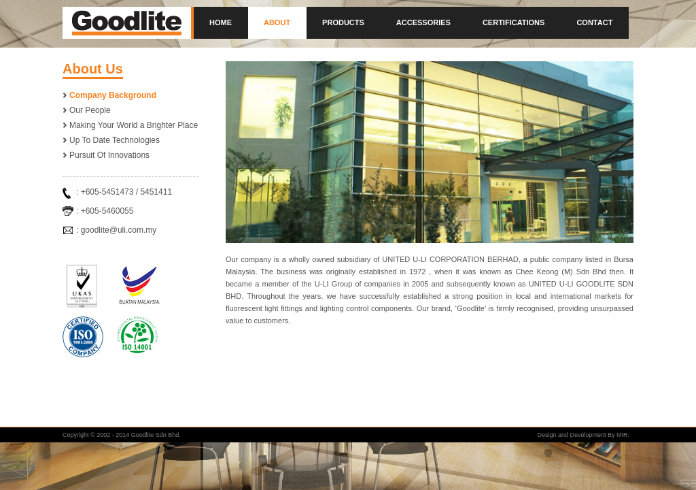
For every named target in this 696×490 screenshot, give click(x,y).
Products (343, 22)
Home (220, 22)
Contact (594, 22)
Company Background (112, 95)
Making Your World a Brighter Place (133, 125)
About (277, 22)
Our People (90, 110)
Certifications (513, 22)
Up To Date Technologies (114, 140)
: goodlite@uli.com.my (116, 230)
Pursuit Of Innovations (109, 155)
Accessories (423, 22)
